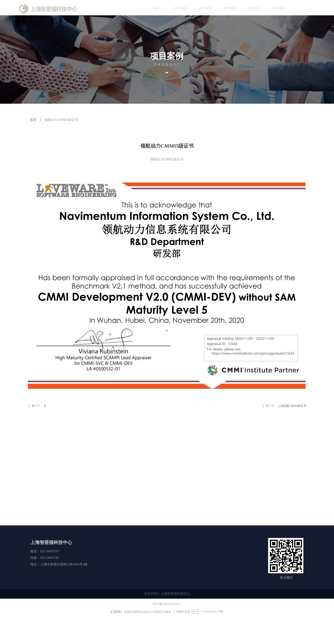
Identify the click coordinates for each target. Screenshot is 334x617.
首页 (33, 120)
